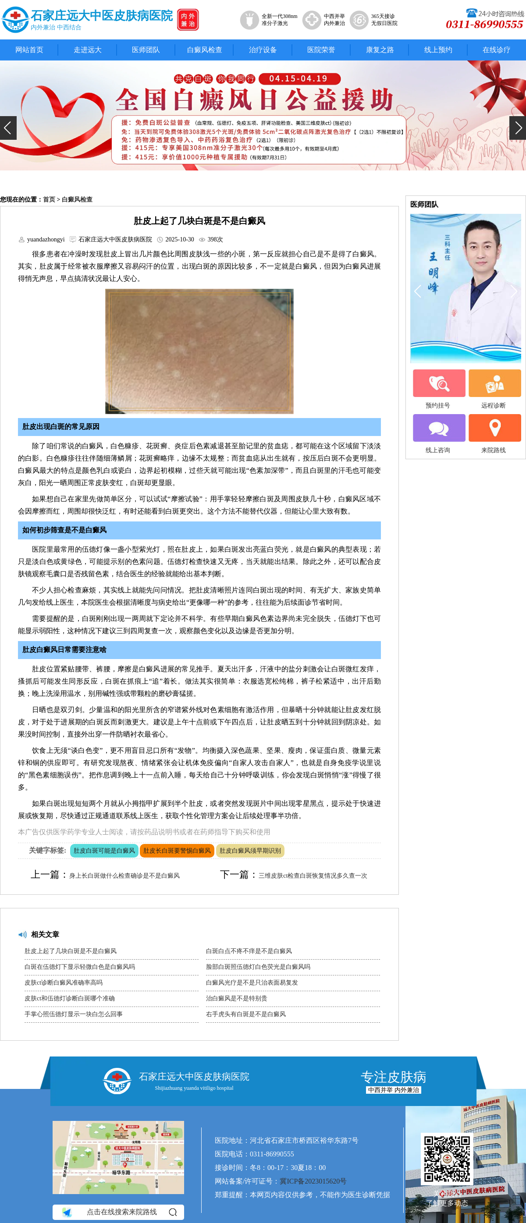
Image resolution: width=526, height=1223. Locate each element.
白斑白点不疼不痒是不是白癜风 (249, 951)
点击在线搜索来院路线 (118, 1212)
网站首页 (29, 49)
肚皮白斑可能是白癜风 (104, 850)
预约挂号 (438, 389)
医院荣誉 (321, 49)
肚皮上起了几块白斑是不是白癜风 (71, 951)
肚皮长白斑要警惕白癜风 (177, 850)
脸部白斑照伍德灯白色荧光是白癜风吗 (258, 967)
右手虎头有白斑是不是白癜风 (246, 1014)
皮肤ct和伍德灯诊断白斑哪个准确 (70, 998)
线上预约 (438, 49)
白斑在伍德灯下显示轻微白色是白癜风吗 (80, 967)
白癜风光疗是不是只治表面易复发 (252, 982)
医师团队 (146, 49)
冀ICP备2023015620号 (313, 1181)
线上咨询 (438, 434)
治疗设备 (263, 49)
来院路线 (494, 434)
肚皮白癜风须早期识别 (250, 850)
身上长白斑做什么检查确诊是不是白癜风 (124, 875)
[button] (8, 128)
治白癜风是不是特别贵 (236, 998)
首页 (49, 199)
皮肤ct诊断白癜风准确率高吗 (64, 982)
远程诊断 (494, 389)
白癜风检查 (204, 49)
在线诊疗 (497, 49)
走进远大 (88, 49)
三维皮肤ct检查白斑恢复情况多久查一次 (313, 875)
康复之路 (380, 49)
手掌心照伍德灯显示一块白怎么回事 (74, 1014)
